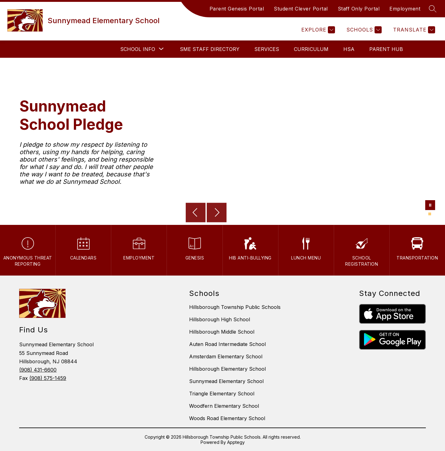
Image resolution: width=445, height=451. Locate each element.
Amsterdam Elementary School (225, 356)
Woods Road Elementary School (227, 418)
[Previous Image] (196, 213)
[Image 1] (429, 214)
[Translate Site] (413, 30)
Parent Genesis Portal (237, 9)
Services (266, 49)
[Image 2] (433, 214)
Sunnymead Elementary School (226, 381)
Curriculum (311, 49)
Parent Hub (386, 49)
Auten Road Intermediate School (227, 344)
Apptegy (236, 442)
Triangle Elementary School (221, 393)
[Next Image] (217, 213)
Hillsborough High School (219, 319)
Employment (404, 9)
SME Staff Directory (209, 49)
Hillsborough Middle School (221, 332)
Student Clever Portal (301, 9)
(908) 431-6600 (38, 370)
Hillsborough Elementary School (227, 369)
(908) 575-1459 (47, 378)
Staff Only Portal (359, 9)
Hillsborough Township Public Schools (235, 307)
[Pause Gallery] (430, 205)
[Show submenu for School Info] (137, 49)
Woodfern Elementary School (224, 406)
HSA (348, 49)
